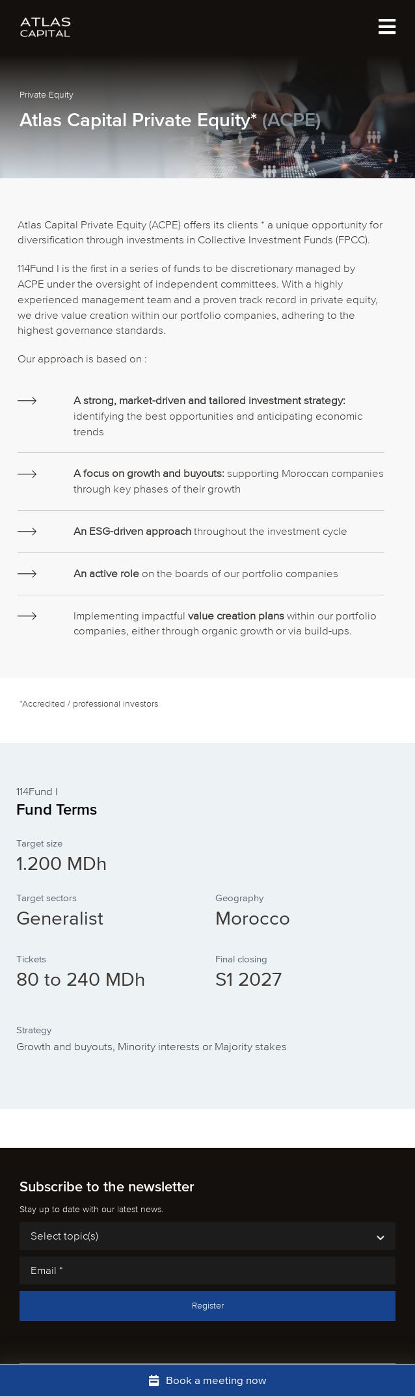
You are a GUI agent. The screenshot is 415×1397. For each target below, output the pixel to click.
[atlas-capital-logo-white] (46, 21)
